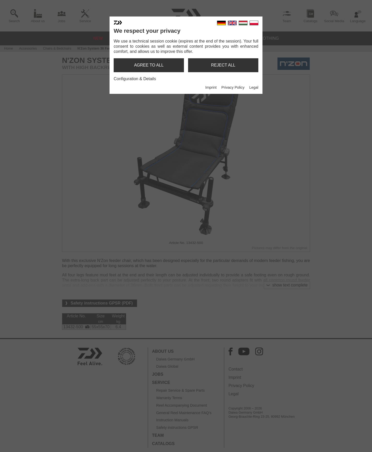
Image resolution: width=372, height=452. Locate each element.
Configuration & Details (135, 79)
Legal (253, 87)
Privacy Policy (233, 87)
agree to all (149, 65)
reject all (223, 65)
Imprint (210, 87)
